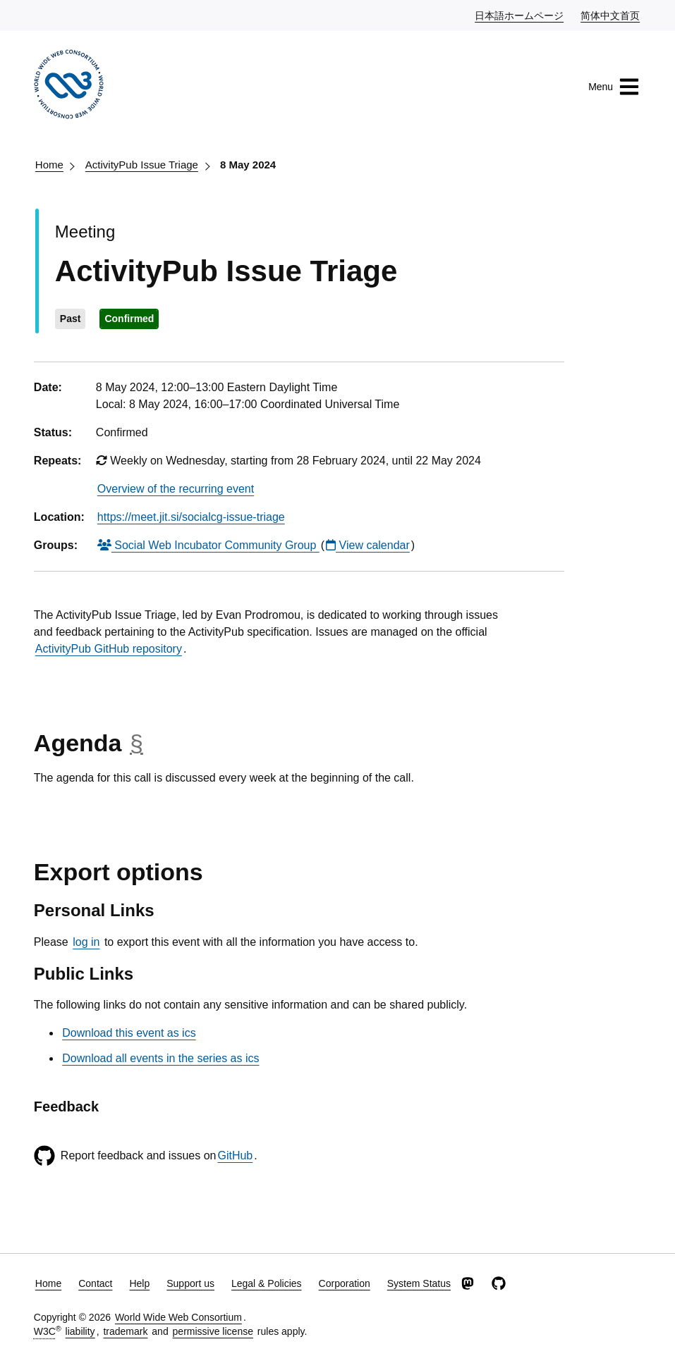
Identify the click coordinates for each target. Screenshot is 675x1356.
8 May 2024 (248, 165)
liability (80, 1331)
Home (49, 165)
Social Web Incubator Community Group (208, 545)
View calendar (368, 545)
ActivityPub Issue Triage (141, 165)
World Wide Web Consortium (178, 1317)
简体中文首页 (610, 14)
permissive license (213, 1331)
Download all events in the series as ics (160, 1058)
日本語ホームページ (520, 14)
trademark (125, 1331)
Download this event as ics (128, 1033)
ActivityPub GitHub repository (108, 649)
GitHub (235, 1155)
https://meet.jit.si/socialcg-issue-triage (191, 517)
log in (86, 942)
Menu (614, 86)
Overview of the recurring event (175, 489)
